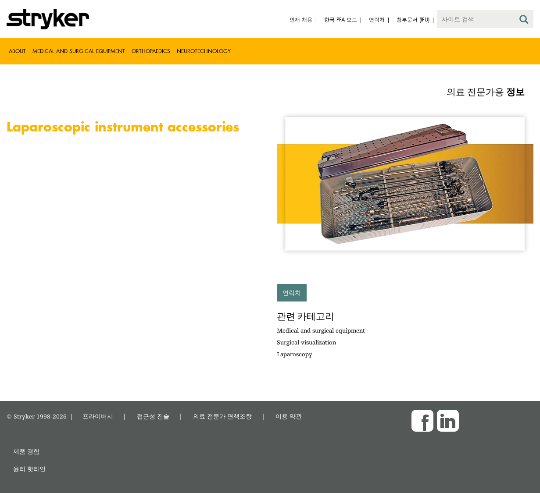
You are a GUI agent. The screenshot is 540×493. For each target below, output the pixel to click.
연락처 (292, 292)
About (17, 51)
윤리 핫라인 (29, 469)
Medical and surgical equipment (321, 330)
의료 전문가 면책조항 (222, 416)
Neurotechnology (204, 51)
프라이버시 (97, 416)
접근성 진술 (153, 416)
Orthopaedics (151, 51)
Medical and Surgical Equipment (78, 51)
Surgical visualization (306, 342)
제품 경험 (26, 451)
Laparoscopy (294, 354)
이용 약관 (288, 416)
